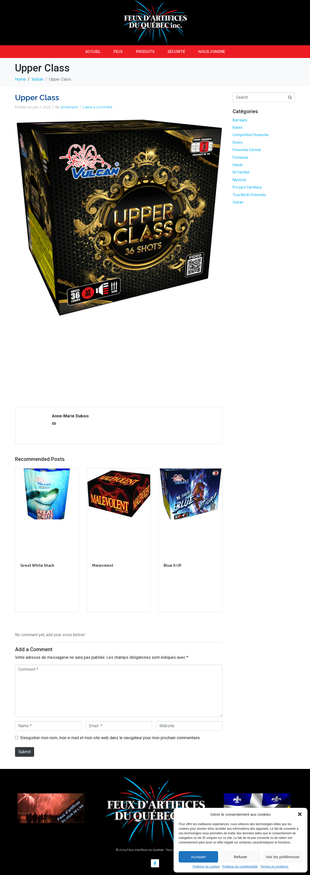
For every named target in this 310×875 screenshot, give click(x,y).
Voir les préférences (283, 857)
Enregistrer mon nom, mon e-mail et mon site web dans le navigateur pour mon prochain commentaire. (110, 737)
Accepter (198, 857)
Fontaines (240, 157)
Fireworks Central (247, 150)
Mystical (239, 180)
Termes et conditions (274, 866)
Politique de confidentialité (240, 866)
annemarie (69, 107)
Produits (145, 52)
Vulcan (238, 202)
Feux (118, 52)
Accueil (93, 52)
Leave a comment (97, 107)
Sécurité (176, 52)
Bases (238, 127)
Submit (24, 751)
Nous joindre (211, 52)
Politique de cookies (206, 866)
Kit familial (241, 172)
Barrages (240, 120)
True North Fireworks (249, 195)
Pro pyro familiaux (247, 187)
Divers (238, 142)
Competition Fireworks (251, 135)
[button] (299, 814)
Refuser (240, 857)
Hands (238, 165)
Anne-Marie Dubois (70, 416)
